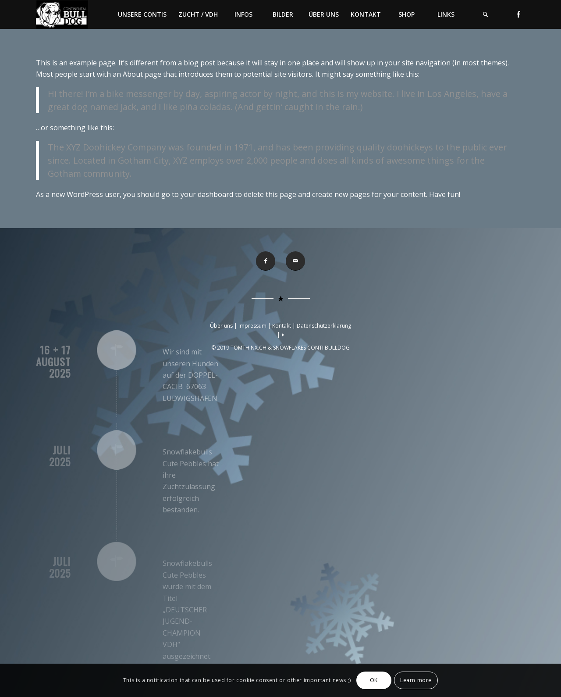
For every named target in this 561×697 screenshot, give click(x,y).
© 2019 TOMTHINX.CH (239, 347)
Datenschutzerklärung (324, 325)
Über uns (221, 325)
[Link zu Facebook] (518, 14)
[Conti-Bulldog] (62, 14)
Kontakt (281, 325)
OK (374, 680)
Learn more (416, 680)
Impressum (252, 325)
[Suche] (485, 14)
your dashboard (207, 194)
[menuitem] (142, 14)
